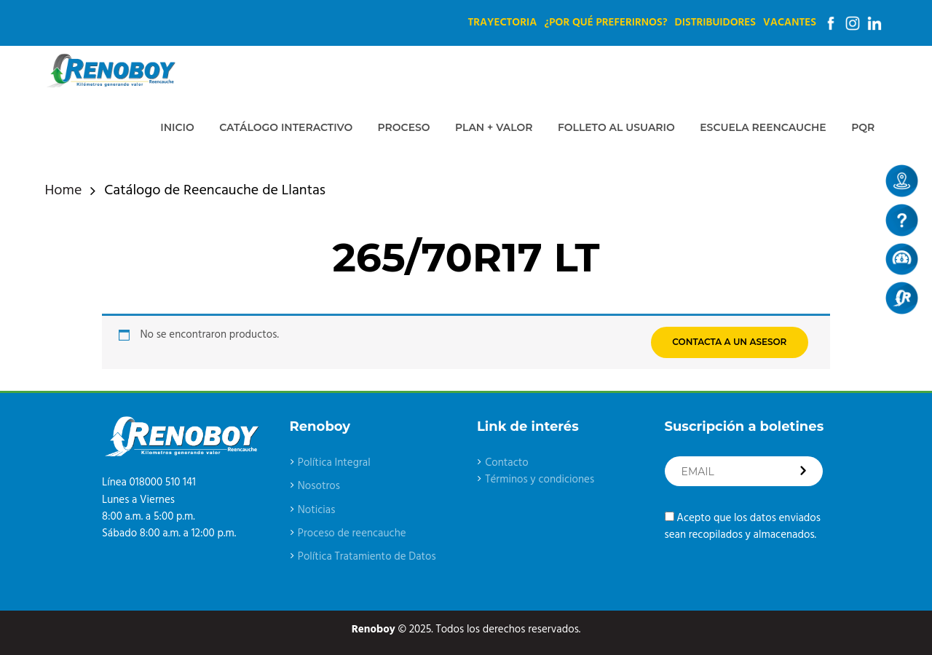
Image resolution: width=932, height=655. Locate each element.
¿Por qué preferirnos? (605, 22)
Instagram (852, 23)
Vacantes (789, 22)
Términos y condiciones (539, 479)
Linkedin (874, 23)
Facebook (831, 23)
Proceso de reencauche (352, 533)
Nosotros (319, 486)
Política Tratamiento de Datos (367, 556)
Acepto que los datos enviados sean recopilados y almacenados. (743, 526)
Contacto (507, 463)
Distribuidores (715, 22)
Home (63, 191)
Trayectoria (502, 22)
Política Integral (334, 463)
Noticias (317, 510)
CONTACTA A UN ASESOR (729, 341)
